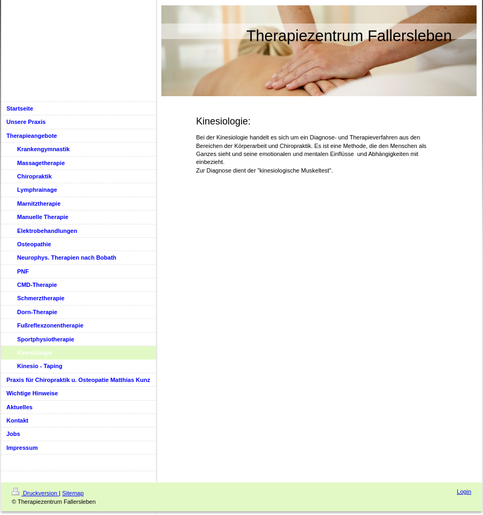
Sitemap (72, 493)
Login (464, 491)
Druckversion (35, 493)
